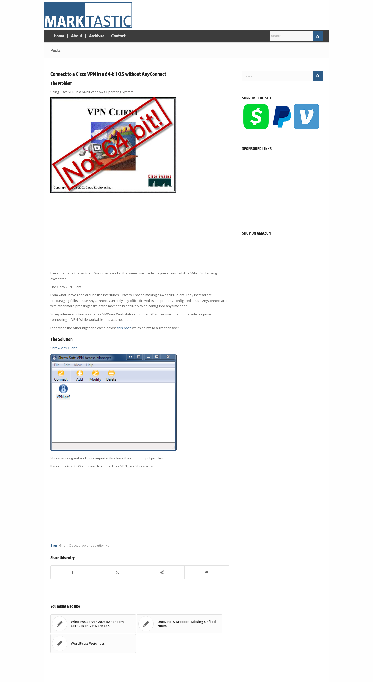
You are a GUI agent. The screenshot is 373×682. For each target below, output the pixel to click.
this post (124, 328)
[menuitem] (58, 36)
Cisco (73, 545)
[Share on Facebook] (73, 572)
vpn (108, 545)
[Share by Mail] (207, 572)
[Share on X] (117, 572)
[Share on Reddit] (162, 572)
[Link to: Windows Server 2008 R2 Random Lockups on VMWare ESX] (93, 623)
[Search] (296, 36)
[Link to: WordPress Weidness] (93, 643)
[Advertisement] (139, 232)
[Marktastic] (88, 15)
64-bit (63, 545)
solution (99, 545)
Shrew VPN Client (63, 348)
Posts (55, 51)
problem (85, 545)
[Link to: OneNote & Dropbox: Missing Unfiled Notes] (179, 623)
